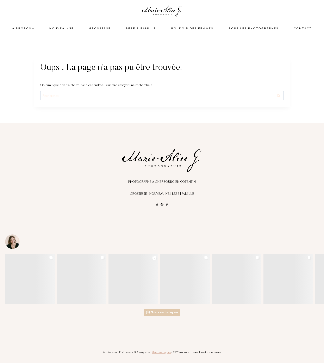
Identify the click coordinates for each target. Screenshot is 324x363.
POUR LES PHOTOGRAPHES (254, 28)
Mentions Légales (161, 352)
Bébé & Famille (141, 28)
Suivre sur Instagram (162, 312)
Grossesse (100, 28)
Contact (303, 28)
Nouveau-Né (61, 28)
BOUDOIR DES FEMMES (192, 28)
